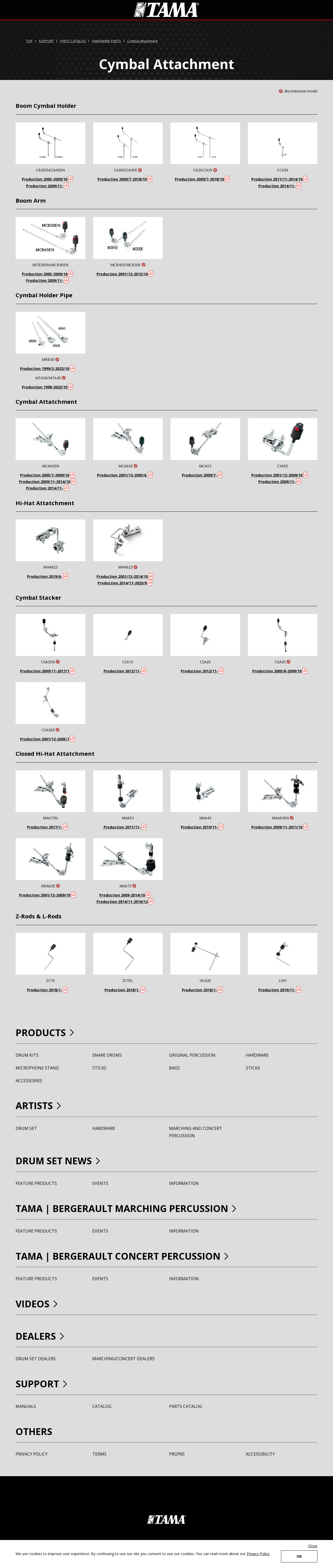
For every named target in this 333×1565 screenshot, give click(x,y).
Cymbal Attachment (142, 41)
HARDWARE (257, 1055)
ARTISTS (34, 1105)
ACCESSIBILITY (260, 1454)
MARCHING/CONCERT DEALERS (123, 1359)
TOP (29, 41)
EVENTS (100, 1183)
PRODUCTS (41, 1032)
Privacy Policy (258, 1553)
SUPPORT (46, 41)
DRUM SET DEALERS (36, 1359)
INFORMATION (184, 1183)
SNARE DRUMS (107, 1055)
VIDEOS (32, 1303)
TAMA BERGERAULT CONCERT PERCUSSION (118, 1256)
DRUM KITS (27, 1055)
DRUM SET (26, 1128)
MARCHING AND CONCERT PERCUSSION (195, 1132)
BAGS (174, 1068)
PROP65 (177, 1454)
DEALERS (36, 1336)
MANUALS (26, 1406)
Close (312, 1545)
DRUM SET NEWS (54, 1160)
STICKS (99, 1068)
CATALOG (101, 1406)
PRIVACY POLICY (32, 1454)
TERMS (99, 1454)
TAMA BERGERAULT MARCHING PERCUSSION (122, 1208)
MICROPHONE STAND (37, 1068)
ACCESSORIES (29, 1081)
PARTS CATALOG (73, 41)
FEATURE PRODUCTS (36, 1183)
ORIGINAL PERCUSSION (192, 1055)
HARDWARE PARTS (106, 41)
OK (299, 1556)
